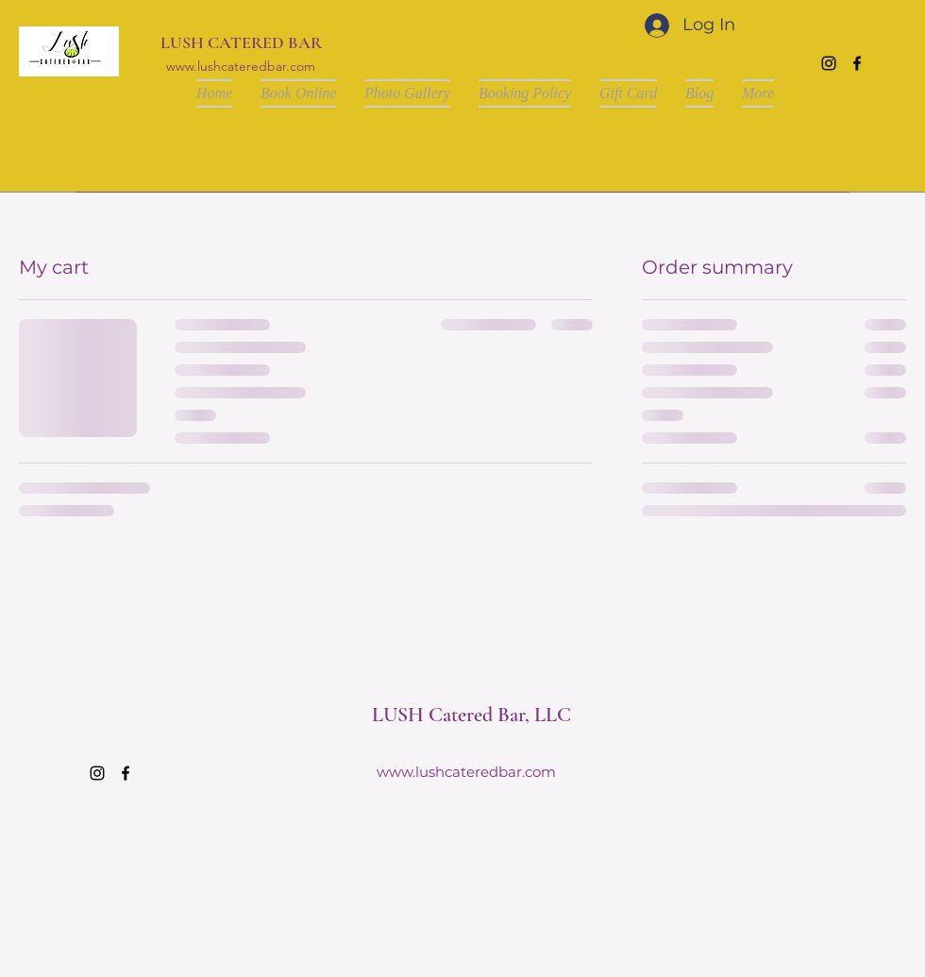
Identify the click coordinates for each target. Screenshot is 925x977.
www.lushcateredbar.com (240, 66)
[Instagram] (828, 63)
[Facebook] (857, 63)
